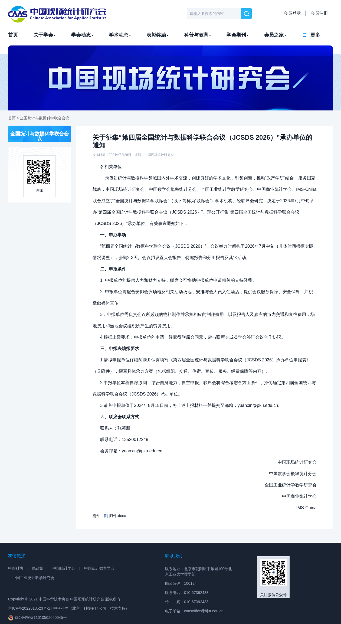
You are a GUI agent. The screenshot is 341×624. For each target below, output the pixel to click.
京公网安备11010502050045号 (37, 617)
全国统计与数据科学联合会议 (44, 118)
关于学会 (44, 34)
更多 (315, 34)
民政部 (38, 568)
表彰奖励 (157, 34)
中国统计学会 (64, 568)
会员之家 (275, 34)
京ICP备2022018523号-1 (29, 608)
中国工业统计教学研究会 (33, 578)
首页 (13, 34)
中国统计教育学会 (99, 568)
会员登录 (292, 13)
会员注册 (319, 13)
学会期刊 (237, 34)
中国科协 (15, 568)
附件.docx (115, 516)
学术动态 (120, 34)
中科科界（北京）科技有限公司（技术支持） (91, 608)
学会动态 (82, 34)
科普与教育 (197, 34)
